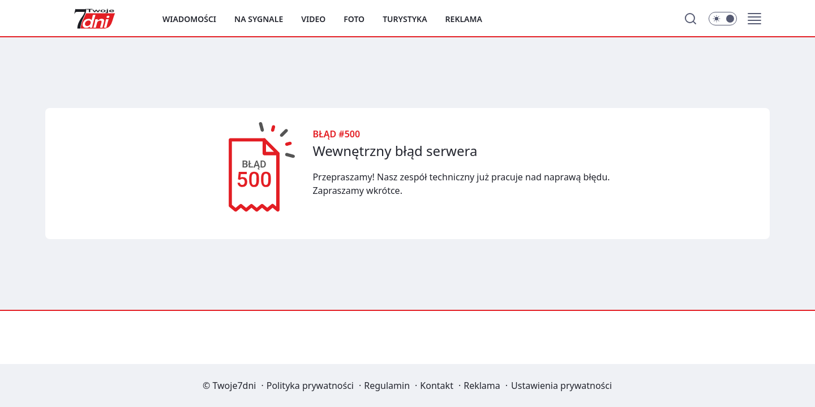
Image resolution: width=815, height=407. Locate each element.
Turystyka (405, 19)
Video (313, 19)
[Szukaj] (690, 19)
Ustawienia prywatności (561, 385)
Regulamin (387, 385)
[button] (754, 19)
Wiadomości (189, 19)
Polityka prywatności (310, 385)
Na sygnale (258, 19)
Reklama (463, 19)
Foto (354, 19)
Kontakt (436, 385)
